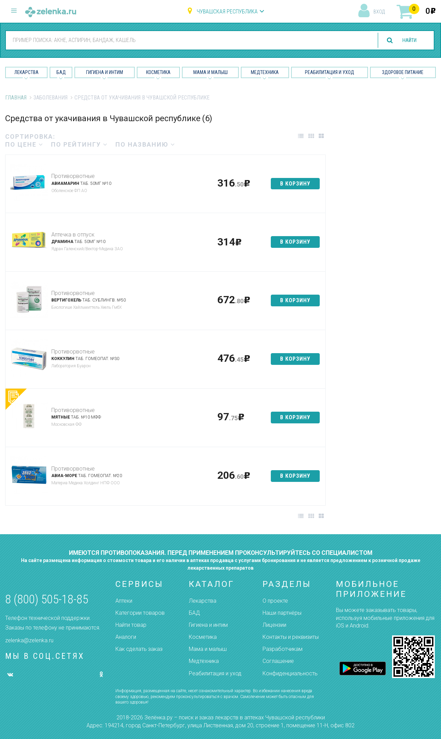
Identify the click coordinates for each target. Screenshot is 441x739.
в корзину (295, 183)
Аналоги (125, 637)
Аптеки (123, 601)
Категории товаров (140, 613)
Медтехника (265, 72)
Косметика (158, 72)
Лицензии (274, 625)
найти (407, 40)
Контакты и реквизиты (291, 637)
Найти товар (130, 625)
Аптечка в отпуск (72, 234)
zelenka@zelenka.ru (29, 640)
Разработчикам (282, 649)
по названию (145, 144)
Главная (16, 97)
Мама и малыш (210, 72)
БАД (61, 72)
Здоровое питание (402, 72)
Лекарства (26, 72)
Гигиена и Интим (104, 72)
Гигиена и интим (208, 625)
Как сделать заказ (139, 649)
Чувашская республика (227, 11)
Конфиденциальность (290, 673)
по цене (24, 144)
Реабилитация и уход (329, 72)
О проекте (275, 601)
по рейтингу (79, 144)
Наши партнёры (282, 613)
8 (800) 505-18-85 (46, 599)
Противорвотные (73, 176)
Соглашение (278, 661)
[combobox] (186, 40)
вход (379, 11)
